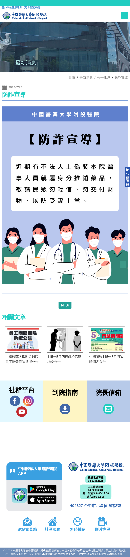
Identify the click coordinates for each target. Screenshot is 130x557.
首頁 (72, 78)
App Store (42, 499)
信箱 (108, 409)
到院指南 (65, 409)
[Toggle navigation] (124, 15)
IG (28, 401)
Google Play (42, 489)
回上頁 (65, 305)
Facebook (15, 401)
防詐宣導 (121, 78)
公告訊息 (103, 78)
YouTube (21, 411)
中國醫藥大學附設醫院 (96, 466)
